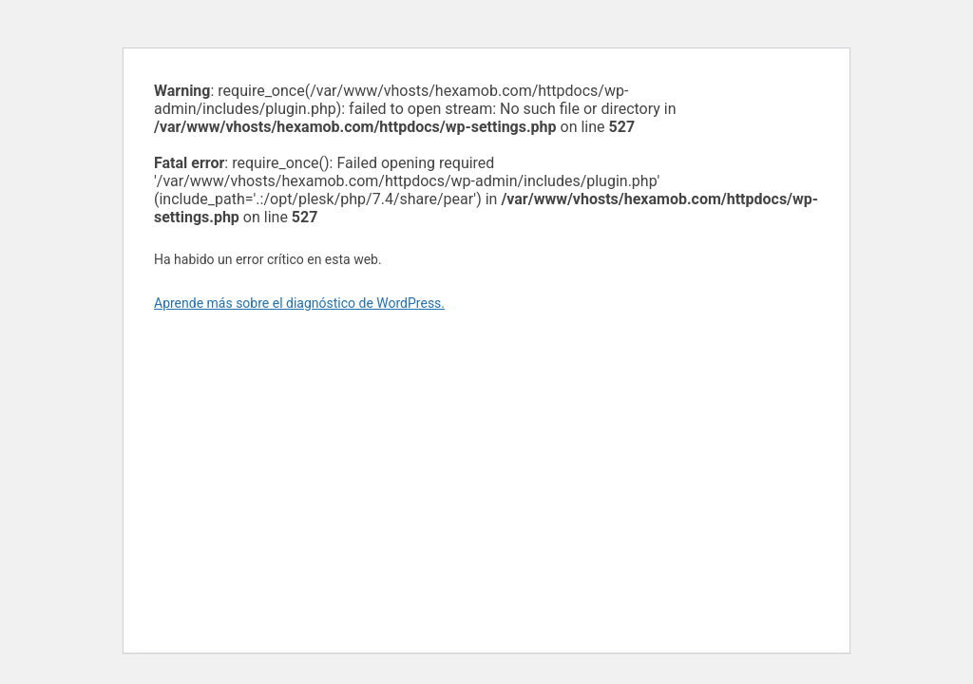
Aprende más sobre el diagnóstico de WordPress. (299, 303)
